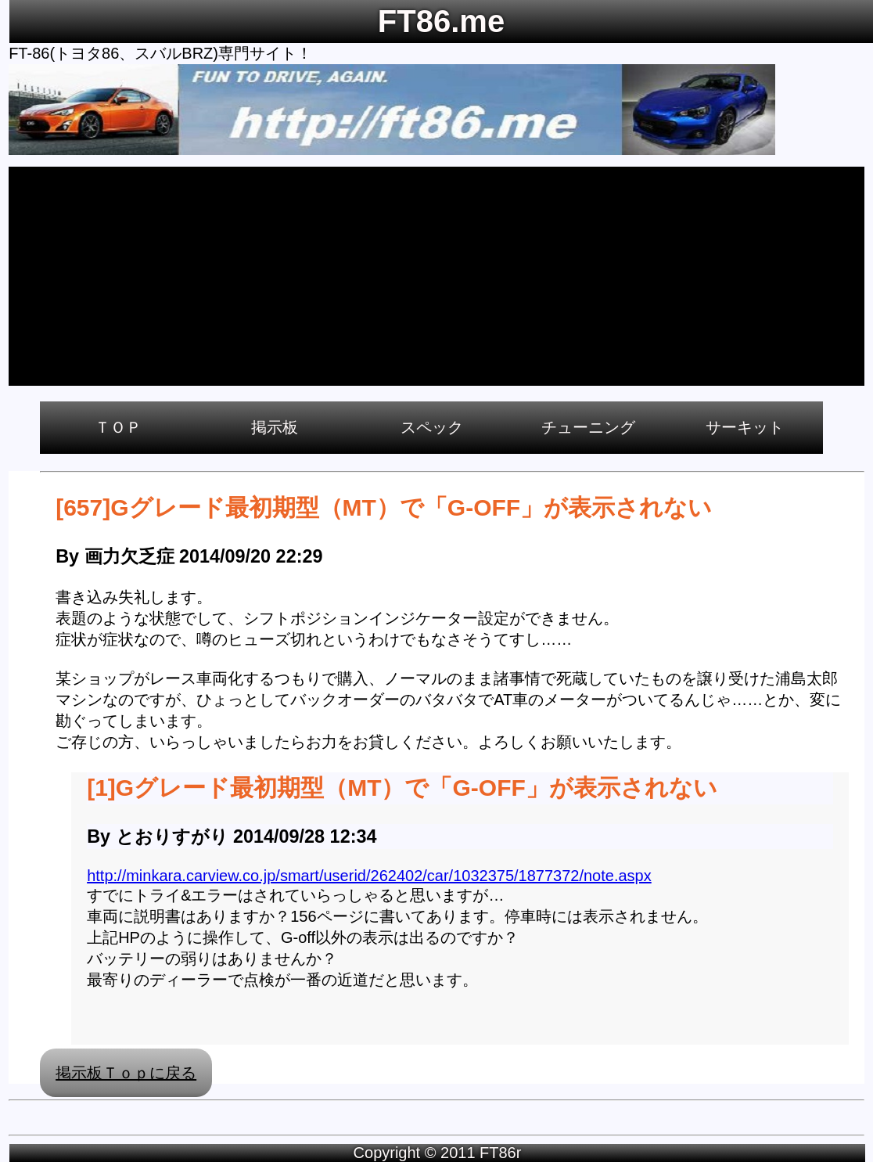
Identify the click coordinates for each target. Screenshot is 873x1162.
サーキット (745, 427)
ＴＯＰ (118, 427)
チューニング (588, 427)
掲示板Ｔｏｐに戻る (126, 1072)
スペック (432, 427)
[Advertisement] (436, 276)
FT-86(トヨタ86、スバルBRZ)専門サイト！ (160, 53)
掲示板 (274, 427)
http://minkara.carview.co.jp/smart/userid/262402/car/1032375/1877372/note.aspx (369, 875)
